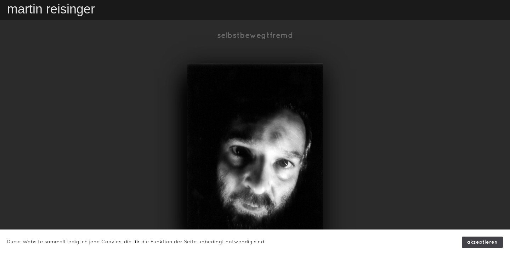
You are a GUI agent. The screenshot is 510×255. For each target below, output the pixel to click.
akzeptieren (482, 242)
